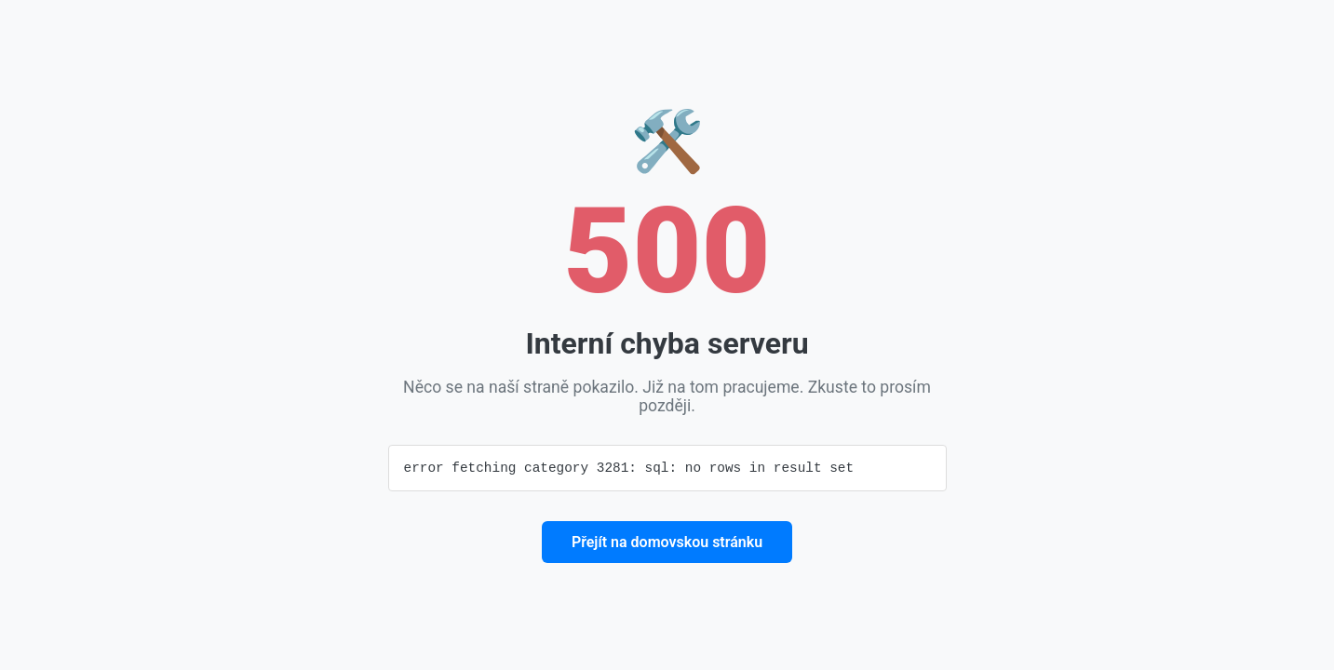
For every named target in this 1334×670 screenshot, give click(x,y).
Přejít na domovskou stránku (667, 543)
